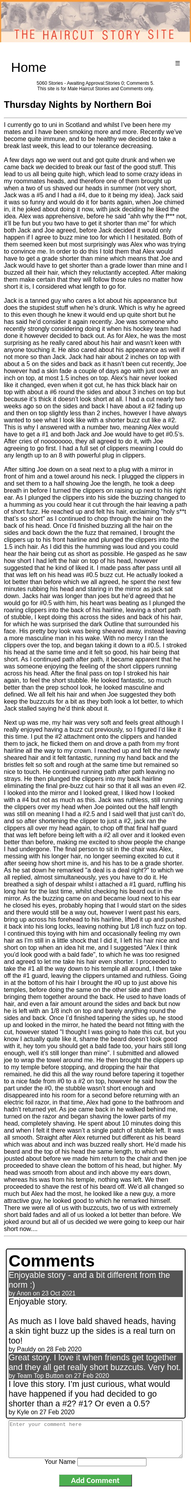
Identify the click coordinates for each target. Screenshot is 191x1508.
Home (28, 67)
